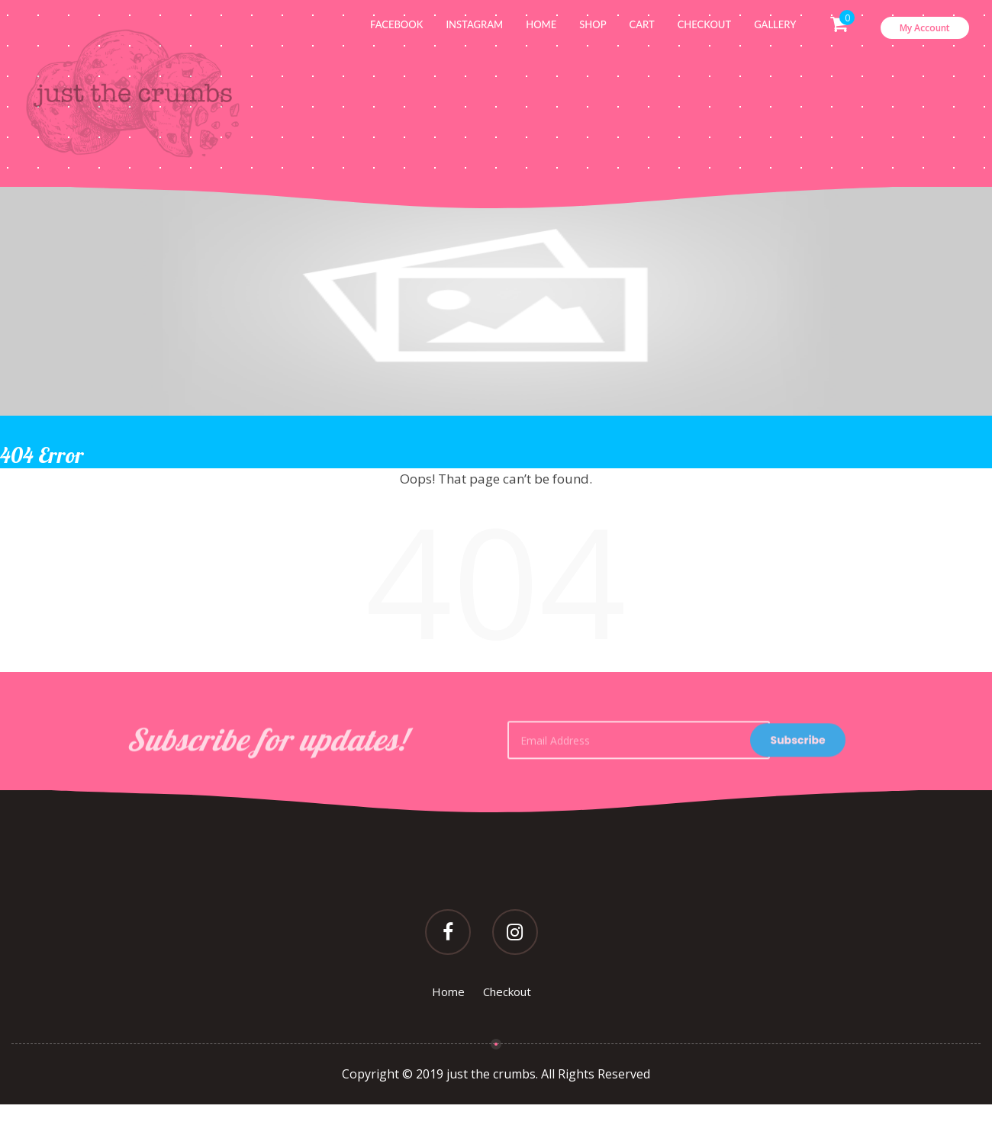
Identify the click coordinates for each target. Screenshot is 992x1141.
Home (541, 24)
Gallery (775, 24)
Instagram (474, 24)
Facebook (396, 24)
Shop (592, 24)
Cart (642, 24)
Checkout (704, 24)
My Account (925, 27)
